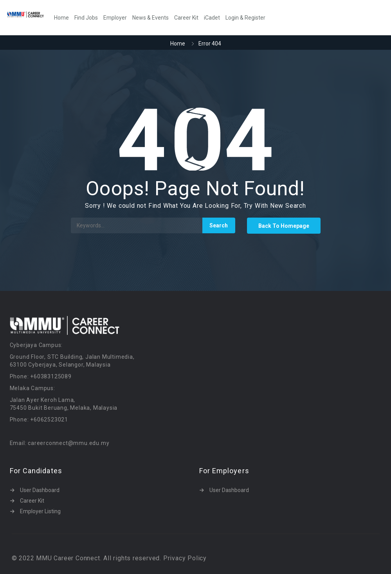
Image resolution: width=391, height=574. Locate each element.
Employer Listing (40, 511)
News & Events (150, 18)
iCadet (212, 18)
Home (61, 18)
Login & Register (245, 18)
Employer (115, 18)
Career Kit (186, 18)
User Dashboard (39, 490)
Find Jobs (86, 18)
